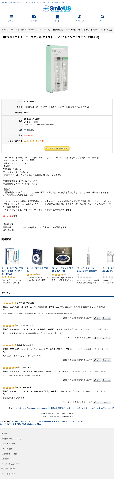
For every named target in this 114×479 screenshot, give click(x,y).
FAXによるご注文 (8, 474)
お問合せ (5, 459)
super (42, 408)
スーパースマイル (22, 408)
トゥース (89, 408)
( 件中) (41, 141)
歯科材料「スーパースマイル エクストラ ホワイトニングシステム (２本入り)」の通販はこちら (33, 2)
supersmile (34, 408)
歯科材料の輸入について (11, 439)
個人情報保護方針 (8, 469)
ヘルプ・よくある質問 (10, 464)
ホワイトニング (107, 408)
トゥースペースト (78, 408)
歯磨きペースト (64, 408)
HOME (4, 434)
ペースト (96, 408)
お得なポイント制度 (9, 454)
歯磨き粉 (54, 408)
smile (47, 408)
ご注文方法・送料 (8, 444)
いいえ (106, 318)
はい (97, 318)
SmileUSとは (6, 449)
